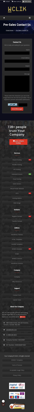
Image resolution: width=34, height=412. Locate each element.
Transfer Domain (17, 221)
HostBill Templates (17, 244)
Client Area (27, 1)
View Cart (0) (16, 1)
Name (28, 50)
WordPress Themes (17, 234)
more (22, 317)
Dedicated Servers (17, 174)
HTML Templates (17, 239)
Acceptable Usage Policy (17, 370)
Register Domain (17, 216)
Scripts (17, 254)
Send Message (17, 109)
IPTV (17, 193)
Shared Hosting (17, 160)
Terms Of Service (17, 365)
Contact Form (17, 295)
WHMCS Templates (17, 360)
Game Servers (17, 184)
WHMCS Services (17, 258)
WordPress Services (17, 263)
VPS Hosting (17, 169)
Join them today (18, 142)
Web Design (17, 203)
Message (27, 74)
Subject (27, 66)
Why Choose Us (17, 282)
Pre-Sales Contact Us (22, 30)
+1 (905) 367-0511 (10, 335)
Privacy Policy (17, 375)
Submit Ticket (17, 300)
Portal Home (9, 30)
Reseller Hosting (17, 164)
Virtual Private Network (17, 188)
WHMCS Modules (17, 249)
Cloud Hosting (17, 179)
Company (17, 277)
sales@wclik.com (10, 330)
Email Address (25, 58)
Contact (6, 1)
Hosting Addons (17, 198)
